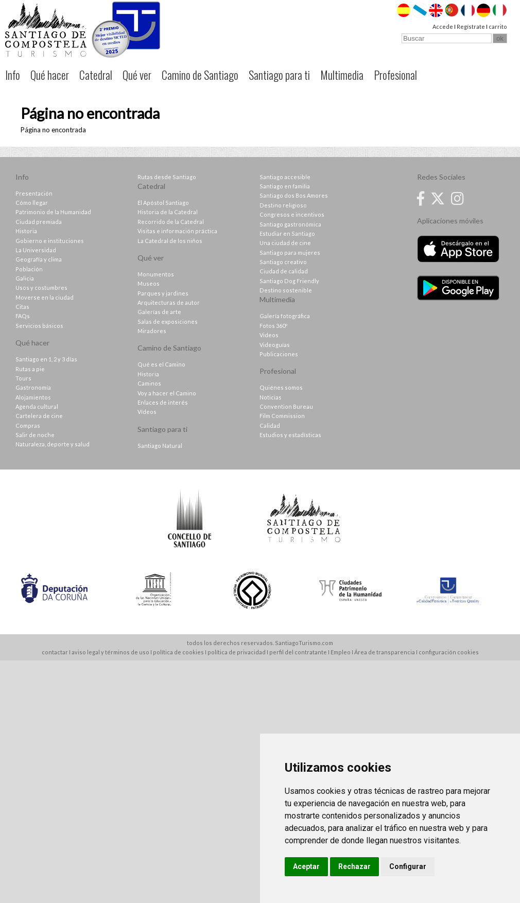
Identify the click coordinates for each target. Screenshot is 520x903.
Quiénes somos (281, 387)
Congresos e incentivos (291, 214)
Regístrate (471, 26)
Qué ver (137, 74)
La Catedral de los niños (169, 240)
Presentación (34, 193)
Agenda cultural (36, 406)
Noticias (270, 397)
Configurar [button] (407, 866)
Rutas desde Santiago (166, 176)
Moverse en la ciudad (44, 297)
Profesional (395, 74)
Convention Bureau (286, 406)
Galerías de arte (159, 311)
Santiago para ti (279, 74)
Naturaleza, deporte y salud (52, 444)
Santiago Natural (159, 445)
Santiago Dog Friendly (289, 280)
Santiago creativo (283, 261)
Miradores (151, 330)
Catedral (95, 74)
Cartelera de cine (39, 415)
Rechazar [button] (354, 866)
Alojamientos (33, 397)
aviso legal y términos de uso (110, 652)
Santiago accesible (284, 176)
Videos (269, 335)
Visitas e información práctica (177, 231)
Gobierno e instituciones (49, 240)
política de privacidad (236, 652)
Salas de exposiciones (167, 321)
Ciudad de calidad (283, 271)
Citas (22, 306)
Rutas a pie (30, 369)
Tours (23, 378)
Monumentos (155, 274)
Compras (27, 425)
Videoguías (274, 344)
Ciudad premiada (38, 221)
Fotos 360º (273, 325)
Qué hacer (49, 74)
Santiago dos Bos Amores (293, 195)
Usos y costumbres (41, 287)
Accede (442, 26)
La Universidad (35, 250)
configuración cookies (449, 652)
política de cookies (178, 652)
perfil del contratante (298, 652)
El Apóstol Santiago (163, 202)
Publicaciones (278, 354)
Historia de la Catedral (167, 212)
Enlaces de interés (162, 402)
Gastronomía (33, 387)
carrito (498, 26)
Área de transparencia (384, 652)
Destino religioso (283, 205)
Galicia (24, 278)
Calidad (269, 425)
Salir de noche (35, 434)
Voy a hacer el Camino (166, 393)
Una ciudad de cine (285, 242)
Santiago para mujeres (289, 252)
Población (29, 269)
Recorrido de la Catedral (170, 221)
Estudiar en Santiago (287, 233)
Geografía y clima (38, 259)
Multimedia (341, 74)
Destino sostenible (285, 290)
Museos (148, 283)
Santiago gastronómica (290, 224)
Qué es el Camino (161, 364)
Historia (26, 231)
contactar (55, 652)
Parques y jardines (162, 293)
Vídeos (147, 411)
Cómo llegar (31, 202)
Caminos (149, 383)
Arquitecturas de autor (168, 302)
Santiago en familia (284, 186)
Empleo (341, 652)
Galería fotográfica (284, 315)
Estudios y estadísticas (290, 434)
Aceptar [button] (306, 866)
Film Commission (282, 415)
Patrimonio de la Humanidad (53, 212)
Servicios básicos (39, 325)
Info (12, 74)
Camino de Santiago (200, 74)
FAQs (22, 315)
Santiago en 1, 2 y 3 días (46, 359)
